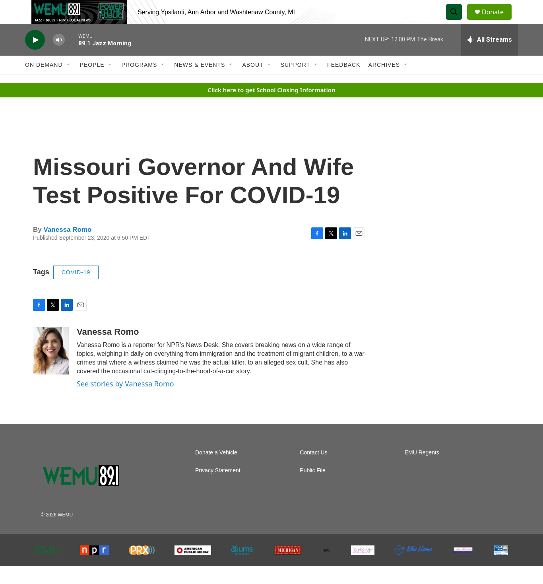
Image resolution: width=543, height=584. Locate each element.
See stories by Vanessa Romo (125, 401)
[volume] (59, 58)
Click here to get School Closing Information (271, 108)
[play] (35, 57)
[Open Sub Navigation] (69, 83)
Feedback (343, 83)
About (252, 83)
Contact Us (313, 470)
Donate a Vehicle (216, 470)
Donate (497, 21)
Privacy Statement (217, 488)
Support (295, 83)
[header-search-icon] (457, 21)
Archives (384, 83)
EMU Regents (422, 470)
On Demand (44, 83)
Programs (139, 83)
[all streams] (489, 58)
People (92, 83)
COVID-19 (76, 290)
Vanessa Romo (67, 247)
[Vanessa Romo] (51, 368)
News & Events (199, 83)
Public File (313, 488)
